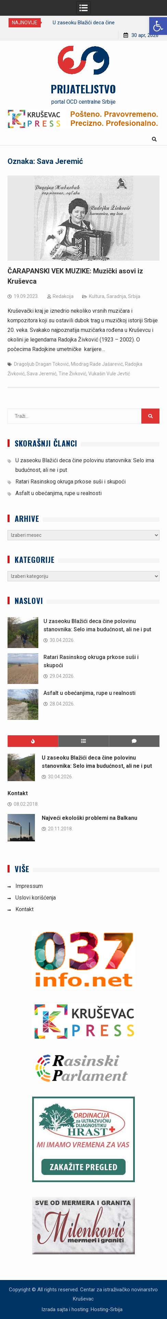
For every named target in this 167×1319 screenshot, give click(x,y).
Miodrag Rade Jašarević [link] (97, 364)
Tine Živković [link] (72, 373)
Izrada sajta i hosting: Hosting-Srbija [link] (82, 1309)
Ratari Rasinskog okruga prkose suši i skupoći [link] (70, 481)
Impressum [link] (29, 886)
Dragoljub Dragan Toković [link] (41, 364)
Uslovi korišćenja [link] (35, 897)
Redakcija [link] (63, 296)
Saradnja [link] (116, 296)
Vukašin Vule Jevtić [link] (109, 373)
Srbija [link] (134, 296)
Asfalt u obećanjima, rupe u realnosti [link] (58, 493)
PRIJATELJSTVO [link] (83, 88)
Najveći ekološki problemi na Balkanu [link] (89, 818)
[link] (158, 26)
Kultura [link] (96, 296)
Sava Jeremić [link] (41, 373)
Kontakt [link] (18, 793)
